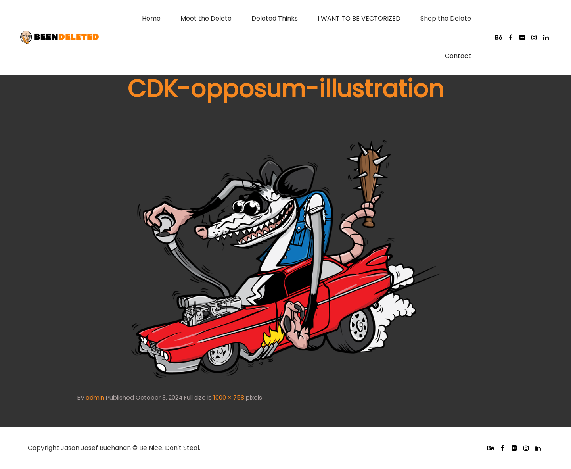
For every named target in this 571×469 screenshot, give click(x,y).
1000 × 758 (228, 397)
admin (95, 397)
